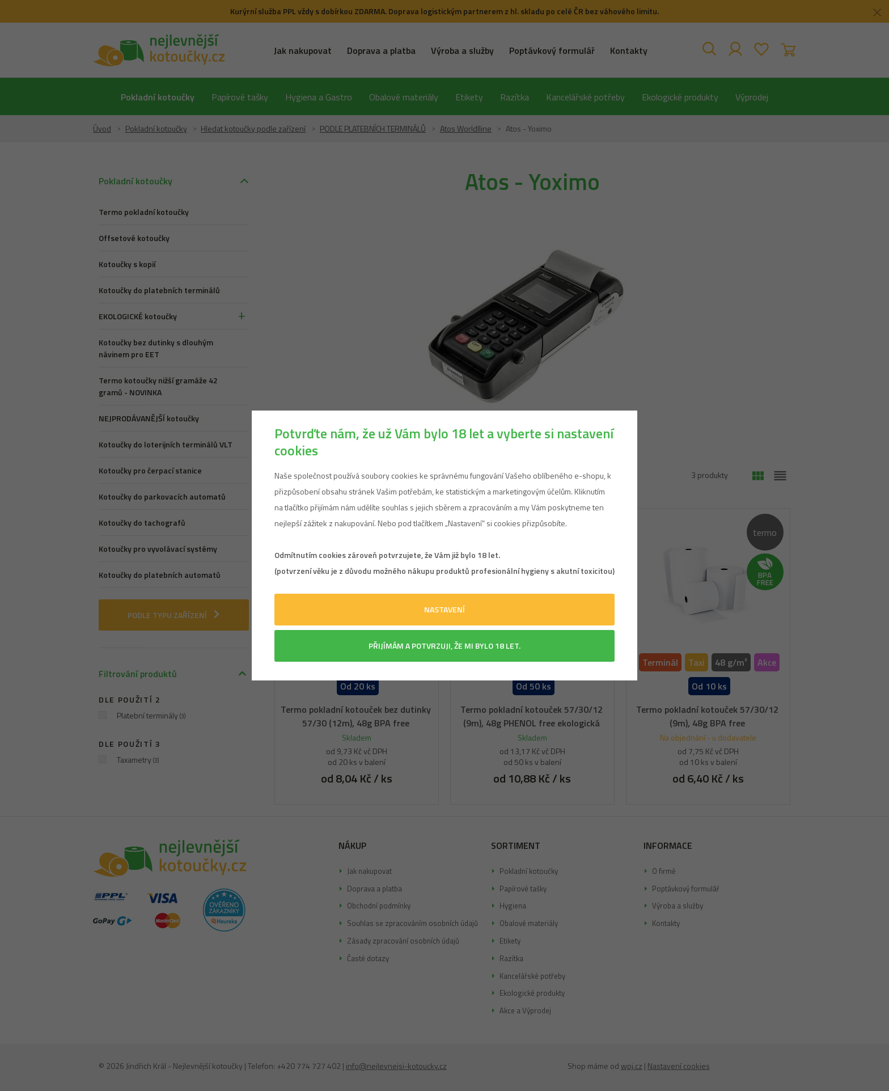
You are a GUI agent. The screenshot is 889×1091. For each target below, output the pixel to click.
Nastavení (444, 609)
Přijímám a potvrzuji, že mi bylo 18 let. (444, 646)
